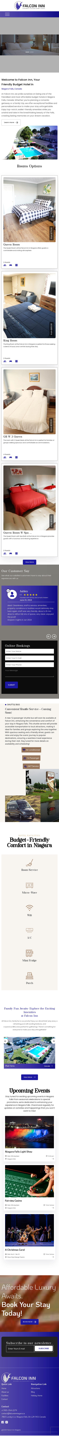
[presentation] (49, 636)
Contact (4, 1399)
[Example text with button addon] (20, 1348)
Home (3, 1388)
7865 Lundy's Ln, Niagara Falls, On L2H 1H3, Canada (23, 1416)
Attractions (35, 1388)
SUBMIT (11, 685)
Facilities (4, 1395)
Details (49, 1066)
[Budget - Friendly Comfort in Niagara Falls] (27, 52)
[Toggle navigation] (8, 14)
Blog (33, 1392)
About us (5, 1392)
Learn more (11, 122)
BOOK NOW (29, 1321)
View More (29, 562)
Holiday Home (36, 1395)
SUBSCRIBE (44, 1348)
